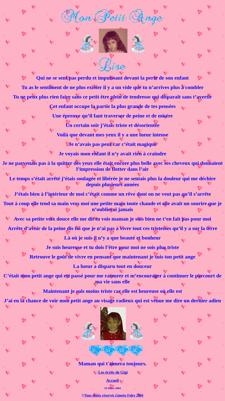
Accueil (112, 380)
